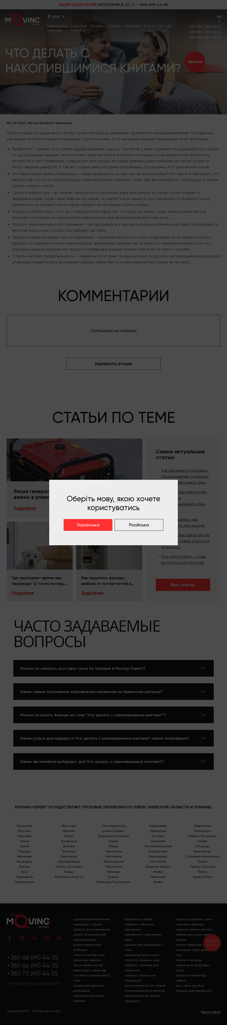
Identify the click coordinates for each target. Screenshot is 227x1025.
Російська (139, 524)
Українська (88, 524)
